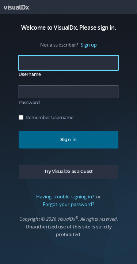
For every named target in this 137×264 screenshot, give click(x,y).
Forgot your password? (68, 204)
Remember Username (49, 117)
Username (30, 74)
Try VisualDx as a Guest (68, 171)
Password (29, 102)
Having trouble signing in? (65, 196)
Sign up (89, 44)
